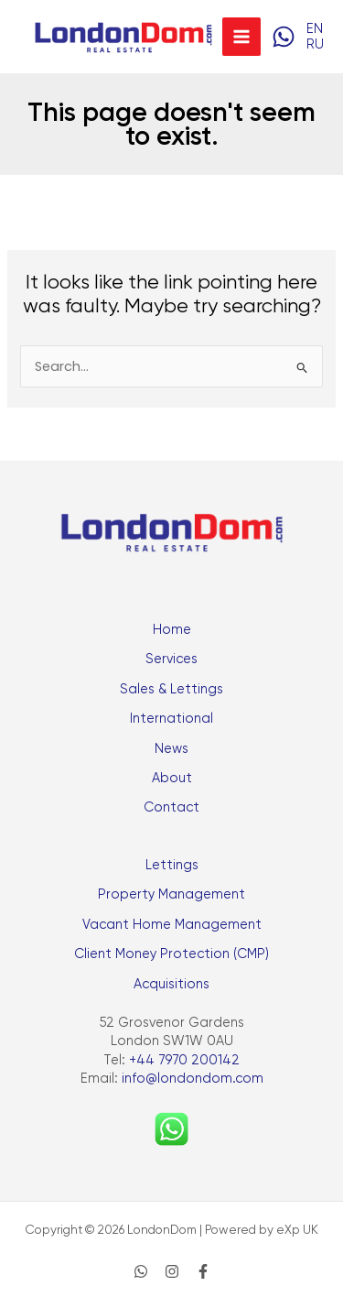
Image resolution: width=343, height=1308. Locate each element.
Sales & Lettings (171, 689)
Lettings (171, 865)
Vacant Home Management (172, 924)
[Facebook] (203, 1271)
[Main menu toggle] (241, 36)
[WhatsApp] (283, 37)
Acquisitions (171, 984)
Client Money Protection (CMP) (171, 954)
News (171, 749)
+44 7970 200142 (184, 1060)
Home (172, 630)
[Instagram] (172, 1271)
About (172, 778)
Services (171, 659)
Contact (171, 807)
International (171, 718)
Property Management (171, 894)
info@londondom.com (192, 1078)
